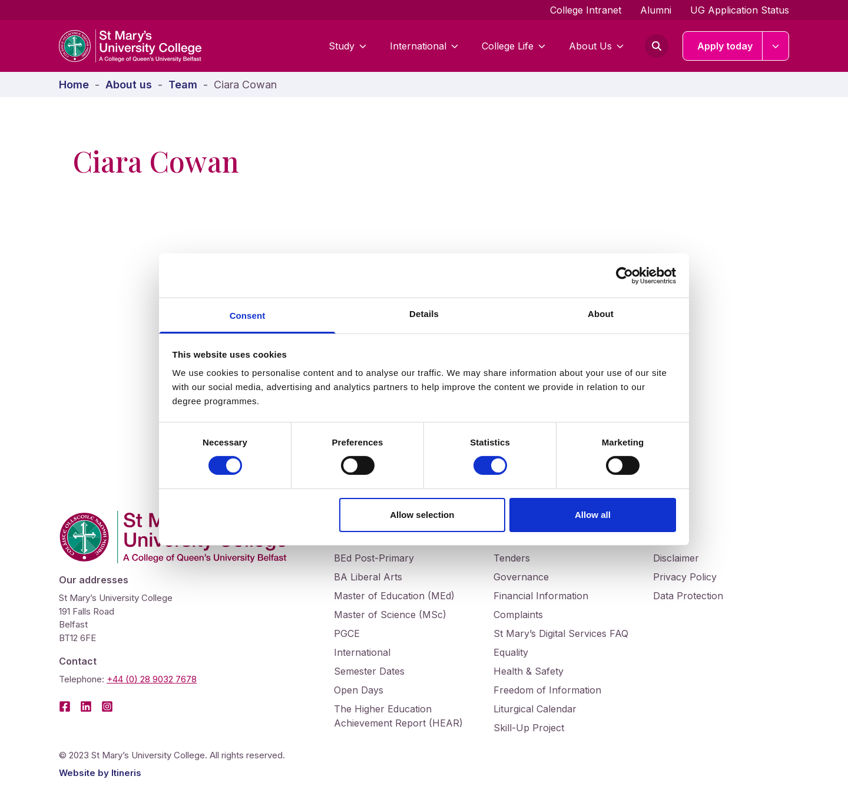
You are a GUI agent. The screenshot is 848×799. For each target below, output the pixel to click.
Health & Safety (528, 671)
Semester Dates (369, 671)
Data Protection (688, 596)
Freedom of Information (547, 690)
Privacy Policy (685, 577)
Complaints (518, 614)
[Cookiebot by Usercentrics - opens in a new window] (624, 275)
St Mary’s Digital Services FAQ (560, 633)
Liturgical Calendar (535, 709)
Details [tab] (424, 314)
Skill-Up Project (528, 728)
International (424, 46)
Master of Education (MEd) (394, 596)
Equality (510, 652)
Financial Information (540, 596)
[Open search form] (656, 46)
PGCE (347, 633)
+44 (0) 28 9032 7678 (152, 679)
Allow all (593, 515)
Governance (521, 577)
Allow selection (422, 515)
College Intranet (585, 10)
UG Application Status (739, 10)
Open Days (358, 690)
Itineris (126, 772)
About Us (596, 46)
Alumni (655, 10)
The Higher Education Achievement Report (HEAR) (398, 716)
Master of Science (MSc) (390, 614)
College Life (513, 46)
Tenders (511, 558)
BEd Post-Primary (374, 558)
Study (347, 46)
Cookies (670, 539)
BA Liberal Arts (368, 577)
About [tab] (601, 314)
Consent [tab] (248, 316)
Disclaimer (676, 558)
